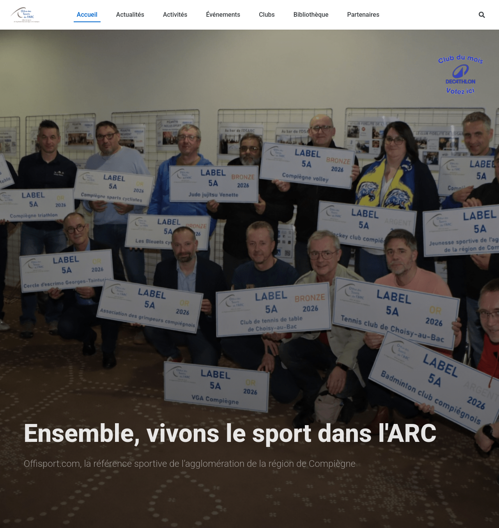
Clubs (267, 14)
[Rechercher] (482, 14)
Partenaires (363, 14)
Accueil (87, 14)
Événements (223, 14)
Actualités (130, 14)
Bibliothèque (311, 14)
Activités (175, 14)
